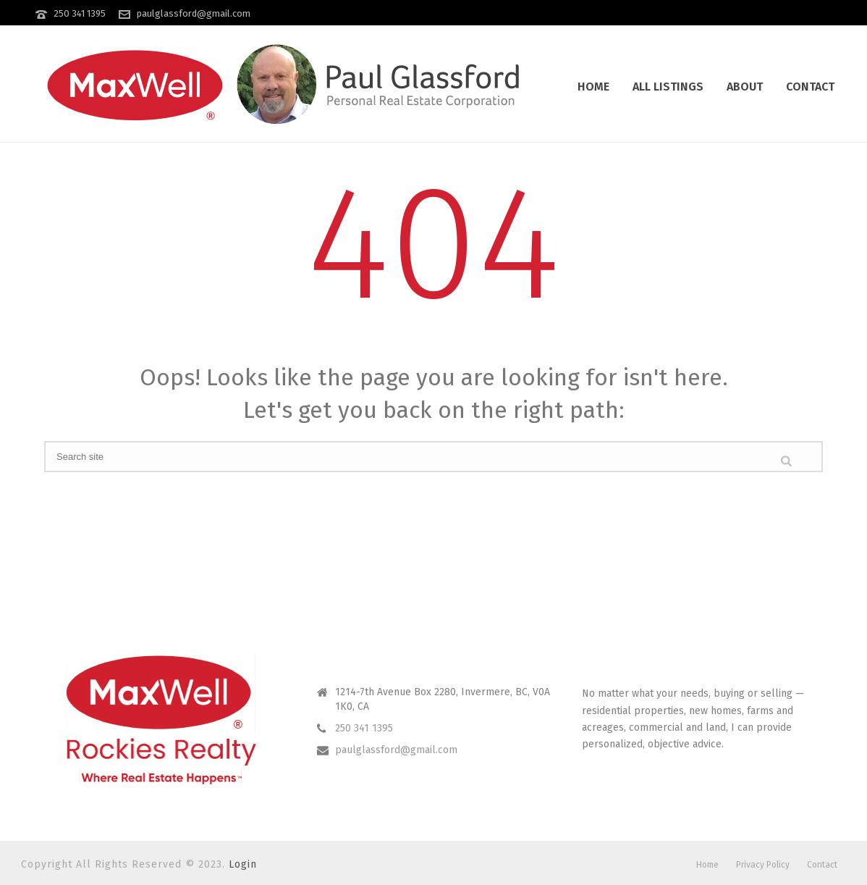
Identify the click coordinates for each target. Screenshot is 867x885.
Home (593, 86)
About (745, 86)
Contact (810, 86)
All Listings (668, 86)
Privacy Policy (763, 865)
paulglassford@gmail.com (193, 13)
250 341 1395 (80, 13)
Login (243, 864)
